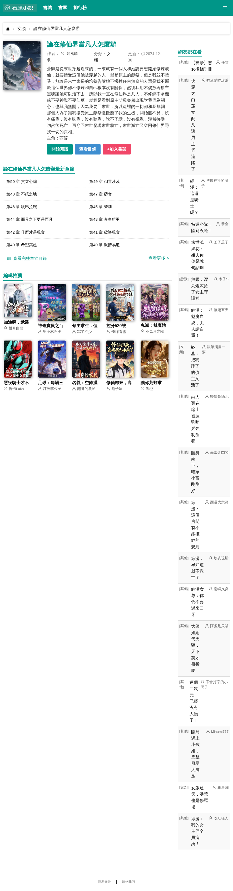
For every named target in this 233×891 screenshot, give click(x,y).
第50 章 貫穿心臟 (22, 181)
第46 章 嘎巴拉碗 (22, 207)
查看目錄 (87, 149)
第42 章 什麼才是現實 (26, 233)
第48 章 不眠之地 (22, 194)
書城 (47, 7)
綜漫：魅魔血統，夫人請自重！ (197, 323)
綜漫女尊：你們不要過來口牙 (197, 602)
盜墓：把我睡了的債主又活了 (195, 366)
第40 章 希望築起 (22, 246)
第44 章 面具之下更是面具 (31, 220)
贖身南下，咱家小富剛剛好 (195, 472)
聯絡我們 (128, 882)
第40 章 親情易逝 (105, 246)
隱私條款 (104, 882)
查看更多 (158, 259)
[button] (225, 8)
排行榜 (80, 7)
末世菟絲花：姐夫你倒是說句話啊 (197, 255)
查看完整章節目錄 (26, 259)
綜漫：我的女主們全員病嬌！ (197, 831)
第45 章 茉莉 (101, 207)
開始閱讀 (59, 149)
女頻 (21, 28)
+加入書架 (116, 149)
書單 (62, 7)
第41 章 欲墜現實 (105, 233)
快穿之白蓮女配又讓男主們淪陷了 (193, 125)
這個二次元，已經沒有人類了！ (194, 701)
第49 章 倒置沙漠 (105, 181)
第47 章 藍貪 (101, 194)
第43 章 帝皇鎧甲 (105, 220)
